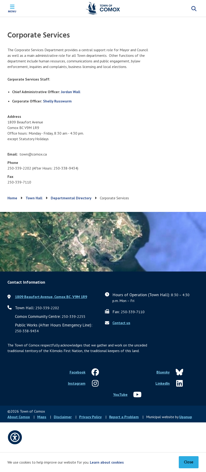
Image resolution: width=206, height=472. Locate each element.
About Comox (18, 416)
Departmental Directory (71, 198)
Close (188, 462)
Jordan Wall (70, 91)
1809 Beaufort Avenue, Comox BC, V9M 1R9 (51, 296)
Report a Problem (124, 416)
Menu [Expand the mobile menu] (12, 11)
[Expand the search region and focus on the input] (194, 8)
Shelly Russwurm (57, 101)
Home (12, 198)
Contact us (121, 322)
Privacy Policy (90, 416)
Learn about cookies (107, 462)
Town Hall (34, 198)
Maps (41, 416)
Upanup (185, 416)
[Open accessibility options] (14, 437)
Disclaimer (63, 416)
